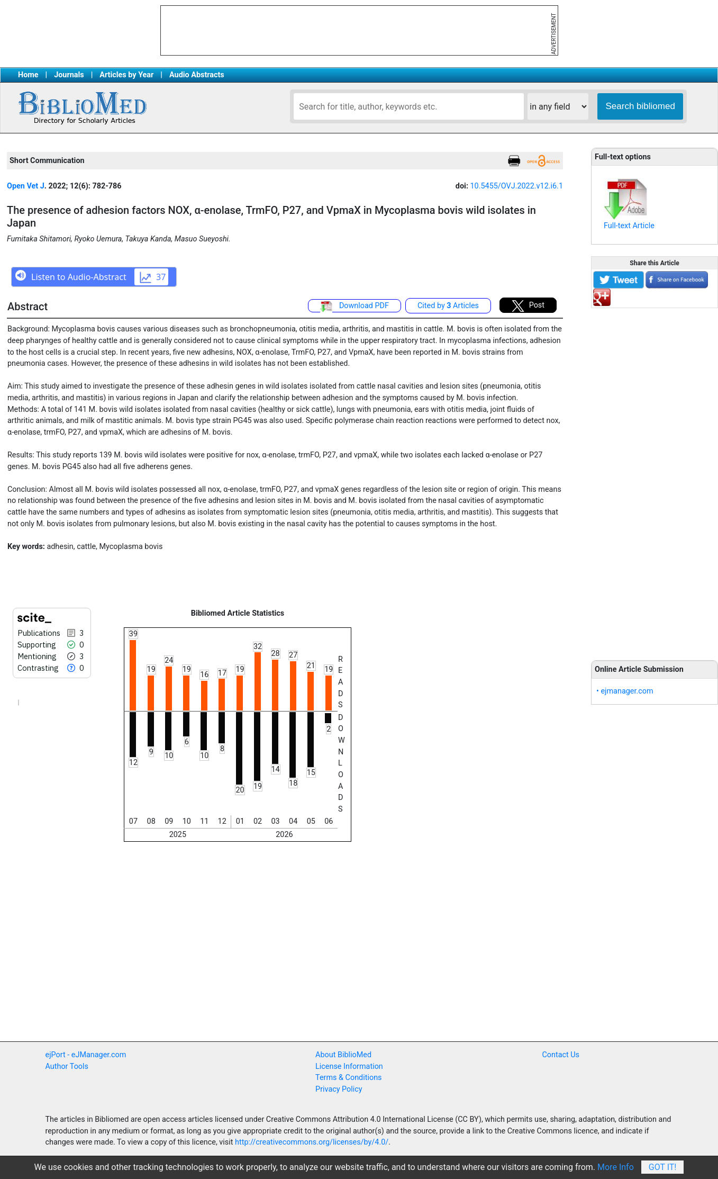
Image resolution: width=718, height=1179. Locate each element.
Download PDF (354, 306)
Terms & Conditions (348, 1077)
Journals (69, 74)
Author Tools (67, 1066)
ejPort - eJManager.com (86, 1054)
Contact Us (560, 1054)
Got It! (663, 1167)
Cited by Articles (448, 305)
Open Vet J (25, 186)
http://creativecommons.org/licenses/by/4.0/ (311, 1142)
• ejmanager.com (624, 691)
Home (28, 74)
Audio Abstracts (196, 74)
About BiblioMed (343, 1054)
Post (528, 306)
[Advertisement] (654, 478)
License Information (349, 1066)
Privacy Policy (338, 1089)
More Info (615, 1167)
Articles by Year (126, 74)
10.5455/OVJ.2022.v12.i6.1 (516, 186)
